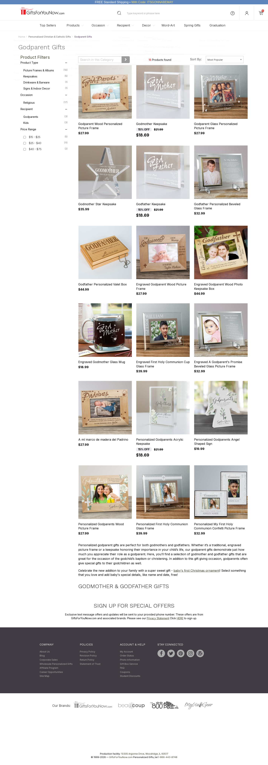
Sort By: (196, 59)
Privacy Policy (87, 651)
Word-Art (168, 25)
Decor (146, 25)
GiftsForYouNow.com (121, 757)
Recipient (123, 25)
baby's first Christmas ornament (197, 570)
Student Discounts (130, 676)
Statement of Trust (90, 663)
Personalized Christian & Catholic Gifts (49, 36)
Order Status (127, 655)
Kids (45, 122)
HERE (180, 618)
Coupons (125, 672)
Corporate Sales (49, 659)
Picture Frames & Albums (45, 70)
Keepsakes (45, 76)
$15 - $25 (34, 137)
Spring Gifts (192, 25)
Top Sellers (48, 25)
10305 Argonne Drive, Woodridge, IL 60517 (144, 753)
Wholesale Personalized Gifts (56, 663)
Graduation (217, 25)
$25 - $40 (35, 143)
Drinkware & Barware (45, 82)
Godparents (45, 116)
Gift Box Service (129, 663)
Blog (42, 655)
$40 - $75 (35, 149)
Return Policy (87, 659)
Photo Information (130, 659)
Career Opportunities (51, 672)
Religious (45, 102)
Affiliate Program (49, 668)
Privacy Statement (158, 618)
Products (73, 25)
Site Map (44, 676)
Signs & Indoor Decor (45, 88)
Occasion (98, 25)
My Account (126, 651)
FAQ (122, 668)
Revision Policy (88, 655)
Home (21, 36)
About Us (45, 651)
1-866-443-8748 (167, 757)
